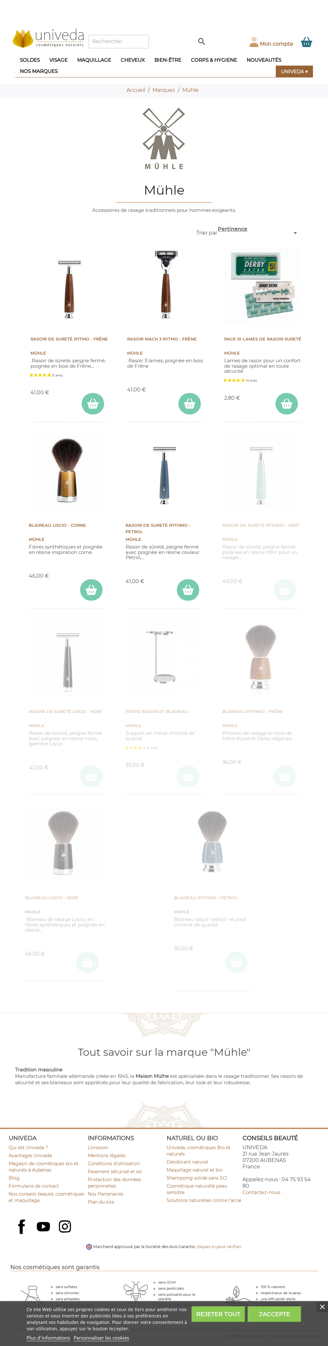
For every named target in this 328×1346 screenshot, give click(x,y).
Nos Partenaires (105, 1194)
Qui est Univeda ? (28, 1147)
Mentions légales (107, 1155)
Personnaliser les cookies (101, 1337)
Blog (14, 1178)
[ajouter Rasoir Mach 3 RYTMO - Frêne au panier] (189, 403)
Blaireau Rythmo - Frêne (252, 711)
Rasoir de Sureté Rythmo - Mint (260, 525)
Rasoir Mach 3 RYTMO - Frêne (162, 339)
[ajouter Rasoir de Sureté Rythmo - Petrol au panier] (188, 590)
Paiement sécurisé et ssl (115, 1171)
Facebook (22, 1233)
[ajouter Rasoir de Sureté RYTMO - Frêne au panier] (93, 403)
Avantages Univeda (30, 1155)
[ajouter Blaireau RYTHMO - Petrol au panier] (236, 962)
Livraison (98, 1147)
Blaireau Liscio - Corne (57, 525)
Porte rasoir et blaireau (157, 711)
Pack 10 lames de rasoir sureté (262, 339)
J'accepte (274, 1314)
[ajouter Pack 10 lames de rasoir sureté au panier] (286, 403)
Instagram (65, 1227)
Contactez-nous (261, 1192)
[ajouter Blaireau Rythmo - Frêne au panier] (285, 776)
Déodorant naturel (187, 1162)
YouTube (44, 1227)
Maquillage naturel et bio (195, 1170)
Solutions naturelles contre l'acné (204, 1200)
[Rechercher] (119, 41)
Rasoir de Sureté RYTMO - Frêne (69, 339)
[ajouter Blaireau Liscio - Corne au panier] (91, 590)
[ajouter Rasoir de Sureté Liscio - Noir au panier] (91, 776)
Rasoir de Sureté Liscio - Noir (65, 711)
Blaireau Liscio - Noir (51, 897)
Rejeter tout (218, 1314)
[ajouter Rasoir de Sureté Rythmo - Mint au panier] (285, 590)
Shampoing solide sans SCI (197, 1178)
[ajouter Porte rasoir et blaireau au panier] (188, 776)
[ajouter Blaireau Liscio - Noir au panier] (87, 962)
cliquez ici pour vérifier (219, 1246)
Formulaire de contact (34, 1186)
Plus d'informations (48, 1337)
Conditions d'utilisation (114, 1163)
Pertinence (258, 231)
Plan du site (101, 1202)
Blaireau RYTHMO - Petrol (206, 897)
